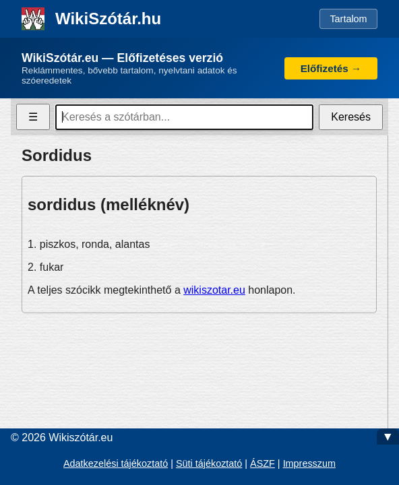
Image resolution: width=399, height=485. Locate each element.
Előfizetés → (331, 68)
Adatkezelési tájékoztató (115, 463)
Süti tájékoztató (209, 463)
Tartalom (348, 18)
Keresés (351, 117)
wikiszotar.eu (214, 290)
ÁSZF (262, 463)
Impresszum (309, 463)
